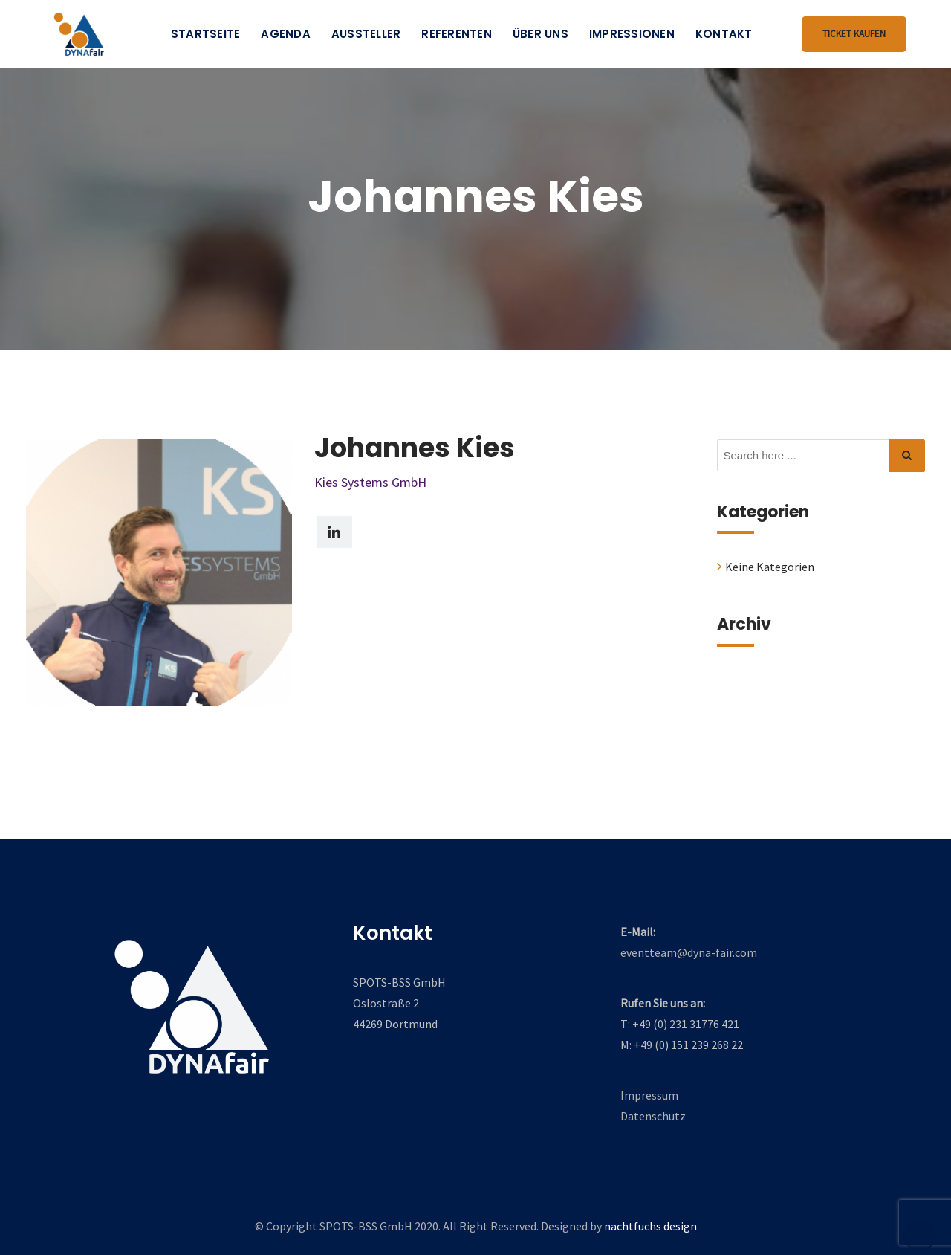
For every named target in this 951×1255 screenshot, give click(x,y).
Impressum (649, 1095)
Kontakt (724, 34)
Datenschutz (653, 1116)
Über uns (540, 34)
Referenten (456, 34)
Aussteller (366, 34)
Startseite (206, 34)
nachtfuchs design (650, 1226)
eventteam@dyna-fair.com (688, 952)
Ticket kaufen (854, 34)
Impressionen (632, 34)
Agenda (286, 34)
